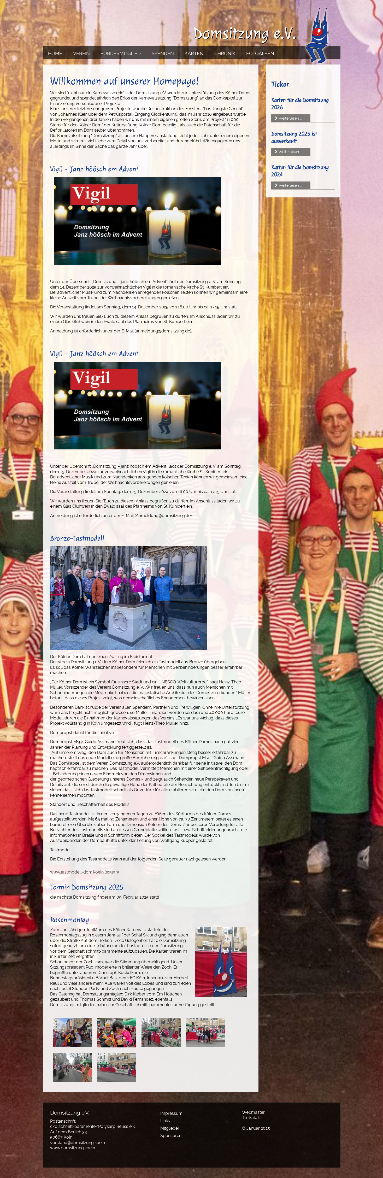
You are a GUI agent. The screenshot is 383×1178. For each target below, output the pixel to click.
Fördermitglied (121, 53)
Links (165, 1120)
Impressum (171, 1113)
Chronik (224, 53)
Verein (81, 53)
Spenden (163, 53)
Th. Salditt (251, 1117)
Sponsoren (170, 1135)
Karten (194, 53)
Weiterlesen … (290, 118)
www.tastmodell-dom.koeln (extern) (84, 872)
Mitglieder (169, 1128)
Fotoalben (260, 53)
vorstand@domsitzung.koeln (77, 1142)
